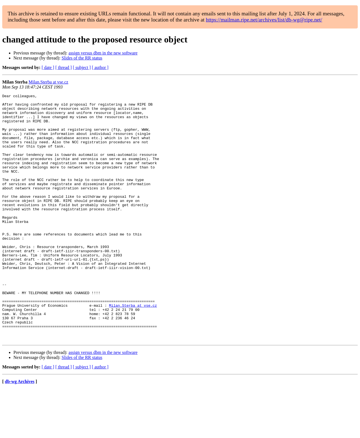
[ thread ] (63, 67)
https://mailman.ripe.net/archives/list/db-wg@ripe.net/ (264, 20)
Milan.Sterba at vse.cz (48, 82)
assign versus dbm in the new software (102, 53)
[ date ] (48, 67)
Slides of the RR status (81, 58)
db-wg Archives (19, 431)
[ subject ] (82, 67)
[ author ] (100, 67)
